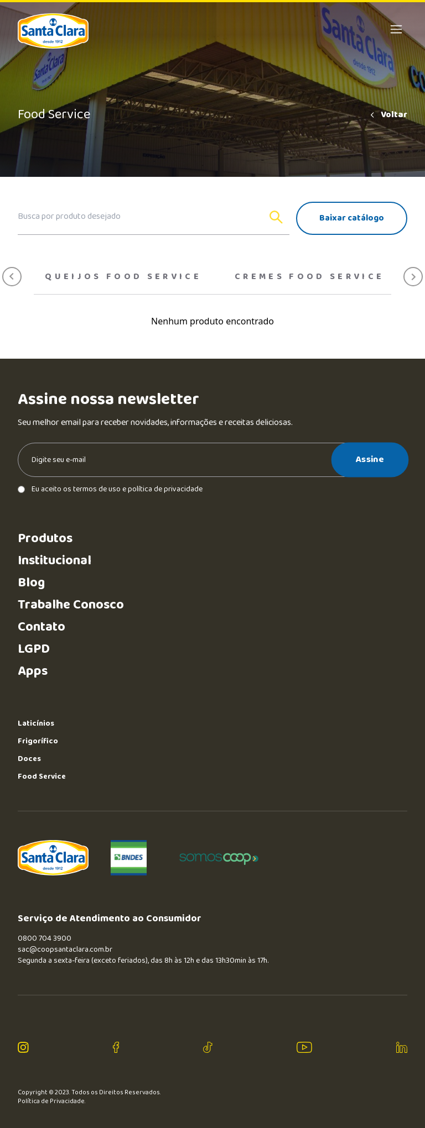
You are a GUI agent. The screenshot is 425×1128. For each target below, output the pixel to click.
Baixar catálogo (351, 218)
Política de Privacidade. (52, 1101)
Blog (31, 583)
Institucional (54, 560)
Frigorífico (38, 741)
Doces (29, 759)
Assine (370, 459)
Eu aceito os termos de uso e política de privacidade (110, 489)
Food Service (42, 776)
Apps (33, 671)
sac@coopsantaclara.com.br (65, 949)
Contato (41, 627)
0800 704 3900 (44, 938)
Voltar (388, 115)
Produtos (45, 538)
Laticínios (36, 723)
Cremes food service (309, 277)
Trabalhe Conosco (71, 605)
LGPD (34, 649)
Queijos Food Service (123, 277)
